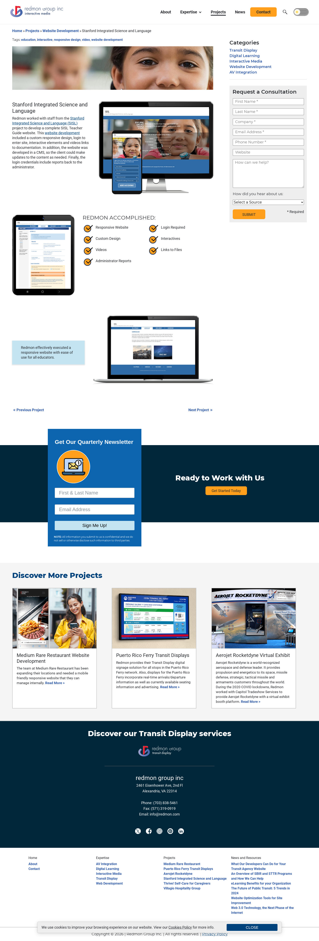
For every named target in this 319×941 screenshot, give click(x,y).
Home (17, 31)
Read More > (55, 683)
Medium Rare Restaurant (182, 864)
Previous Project (28, 410)
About (32, 864)
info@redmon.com (165, 814)
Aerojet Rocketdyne (178, 874)
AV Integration (243, 72)
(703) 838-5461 (165, 803)
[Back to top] (309, 935)
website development (107, 40)
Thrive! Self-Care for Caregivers (187, 883)
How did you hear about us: (258, 194)
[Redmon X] (138, 838)
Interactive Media (245, 61)
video (86, 40)
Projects (32, 31)
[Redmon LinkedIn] (181, 838)
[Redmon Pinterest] (170, 838)
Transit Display (243, 50)
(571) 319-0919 (163, 808)
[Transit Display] (159, 763)
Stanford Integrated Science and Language (195, 878)
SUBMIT (249, 214)
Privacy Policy (215, 934)
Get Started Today (226, 491)
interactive (44, 40)
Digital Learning (244, 56)
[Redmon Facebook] (149, 838)
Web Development (109, 883)
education (28, 40)
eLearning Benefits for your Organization (261, 883)
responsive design (67, 40)
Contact (34, 869)
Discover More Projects (57, 575)
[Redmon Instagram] (159, 838)
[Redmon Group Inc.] (36, 16)
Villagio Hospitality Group (182, 888)
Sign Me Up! (94, 525)
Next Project (200, 410)
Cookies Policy (180, 927)
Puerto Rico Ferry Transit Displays (188, 869)
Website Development (61, 31)
